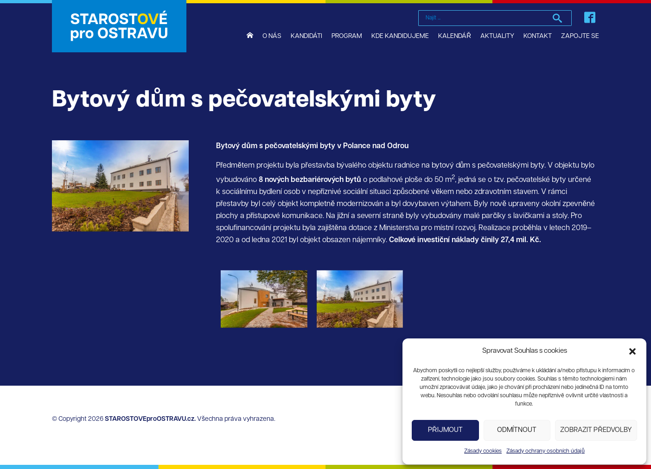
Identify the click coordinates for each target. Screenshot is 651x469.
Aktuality (497, 36)
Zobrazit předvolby (596, 430)
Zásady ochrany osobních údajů (545, 451)
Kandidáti (306, 36)
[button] (632, 351)
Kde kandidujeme (400, 36)
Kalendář (454, 36)
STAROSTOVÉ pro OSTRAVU (119, 26)
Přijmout (445, 430)
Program (347, 36)
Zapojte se (580, 36)
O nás (271, 36)
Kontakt (537, 36)
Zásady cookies (483, 451)
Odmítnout (516, 430)
